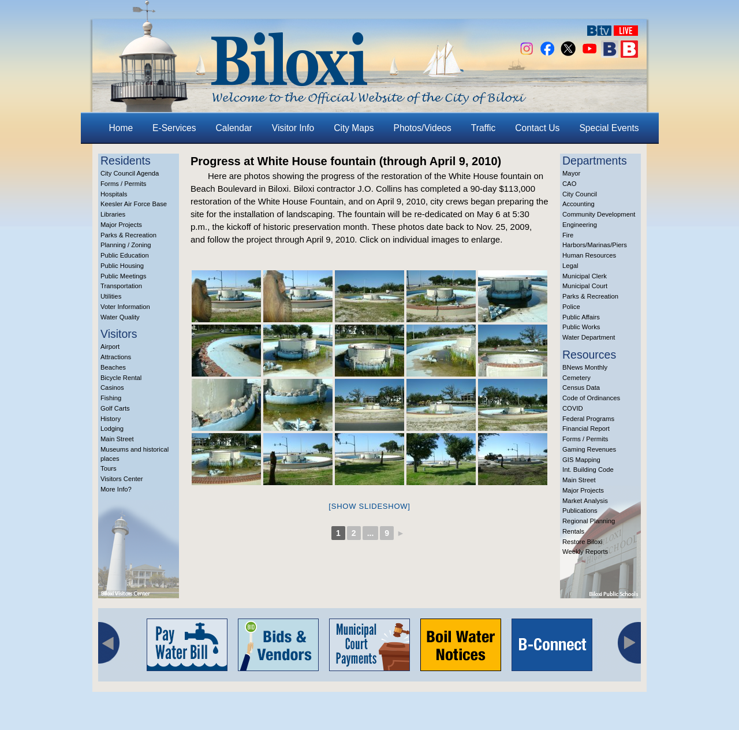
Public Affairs (581, 317)
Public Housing (122, 265)
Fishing (110, 397)
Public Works (581, 326)
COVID (572, 408)
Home (121, 128)
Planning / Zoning (125, 244)
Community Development (598, 214)
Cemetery (576, 377)
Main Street (117, 438)
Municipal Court (584, 285)
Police (571, 306)
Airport (110, 346)
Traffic (483, 128)
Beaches (113, 367)
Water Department (588, 337)
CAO (569, 183)
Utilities (110, 296)
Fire (567, 235)
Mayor (571, 173)
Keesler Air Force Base (133, 203)
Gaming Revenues (589, 449)
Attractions (115, 356)
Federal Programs (588, 418)
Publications (580, 510)
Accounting (578, 203)
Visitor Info (293, 128)
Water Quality (120, 317)
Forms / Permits (123, 183)
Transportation (121, 285)
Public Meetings (123, 276)
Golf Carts (115, 408)
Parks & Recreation (128, 235)
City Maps (354, 128)
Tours (108, 468)
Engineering (579, 224)
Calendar (234, 128)
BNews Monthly (584, 367)
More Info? (116, 489)
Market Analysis (585, 500)
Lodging (112, 428)
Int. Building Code (588, 469)
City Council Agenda (129, 173)
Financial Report (586, 428)
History (110, 418)
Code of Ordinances (591, 397)
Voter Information (125, 306)
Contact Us (537, 128)
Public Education (124, 255)
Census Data (581, 387)
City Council (579, 194)
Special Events (609, 128)
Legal (570, 265)
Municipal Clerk (584, 276)
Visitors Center (121, 478)
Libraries (112, 214)
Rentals (573, 531)
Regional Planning (588, 520)
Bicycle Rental (120, 377)
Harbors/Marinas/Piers (594, 244)
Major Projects (121, 224)
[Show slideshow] (369, 506)
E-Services (174, 128)
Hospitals (113, 194)
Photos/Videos (422, 128)
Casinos (112, 387)
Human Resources (589, 255)
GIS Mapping (581, 459)
